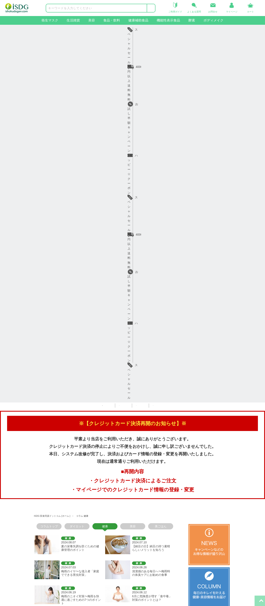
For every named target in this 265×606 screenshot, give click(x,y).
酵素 (191, 20)
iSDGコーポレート (149, 511)
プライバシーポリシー (104, 532)
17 (156, 327)
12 (123, 327)
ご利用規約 (97, 525)
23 (57, 332)
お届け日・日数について (63, 518)
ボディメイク (213, 20)
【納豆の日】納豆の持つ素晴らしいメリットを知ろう (151, 180)
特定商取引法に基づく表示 (107, 539)
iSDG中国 (143, 518)
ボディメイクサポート (22, 560)
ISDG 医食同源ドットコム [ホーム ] (52, 148)
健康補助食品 (138, 20)
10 (109, 327)
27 (84, 332)
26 (78, 332)
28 (91, 332)
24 (64, 332)
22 (51, 332)
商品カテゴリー (17, 498)
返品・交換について (60, 525)
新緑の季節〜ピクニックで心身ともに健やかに (151, 278)
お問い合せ (54, 539)
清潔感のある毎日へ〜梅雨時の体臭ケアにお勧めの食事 (151, 205)
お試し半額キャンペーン (117, 29)
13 (129, 327)
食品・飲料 (111, 20)
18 (163, 327)
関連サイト (142, 498)
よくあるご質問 (57, 532)
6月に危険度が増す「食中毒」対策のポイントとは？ (152, 230)
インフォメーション (103, 498)
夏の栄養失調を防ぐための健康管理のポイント (80, 180)
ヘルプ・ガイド (57, 498)
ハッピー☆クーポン (164, 29)
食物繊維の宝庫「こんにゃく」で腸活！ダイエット (78, 278)
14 (136, 327)
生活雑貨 (73, 20)
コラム (94, 518)
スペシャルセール (206, 29)
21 (44, 332)
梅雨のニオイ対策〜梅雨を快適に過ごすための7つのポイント (81, 232)
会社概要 (95, 511)
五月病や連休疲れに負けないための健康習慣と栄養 (80, 303)
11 (116, 327)
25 (71, 332)
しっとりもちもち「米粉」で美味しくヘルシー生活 (151, 253)
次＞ (100, 332)
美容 (91, 20)
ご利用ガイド (55, 511)
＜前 (40, 327)
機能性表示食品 (168, 20)
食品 (10, 532)
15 (143, 327)
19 (170, 327)
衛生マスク (50, 20)
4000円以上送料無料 (68, 29)
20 (37, 332)
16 (149, 327)
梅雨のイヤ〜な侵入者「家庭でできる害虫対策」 (80, 205)
